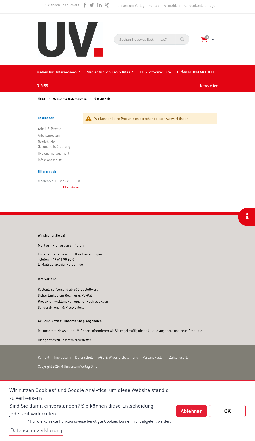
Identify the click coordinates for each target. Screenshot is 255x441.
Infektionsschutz (50, 160)
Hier (41, 340)
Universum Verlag (131, 5)
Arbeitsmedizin (49, 135)
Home (42, 98)
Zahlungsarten (179, 357)
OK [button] (227, 411)
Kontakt (154, 5)
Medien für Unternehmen (70, 98)
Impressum (62, 357)
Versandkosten (153, 357)
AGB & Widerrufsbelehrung (118, 357)
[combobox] (151, 39)
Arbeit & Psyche (49, 129)
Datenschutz (84, 357)
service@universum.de (66, 264)
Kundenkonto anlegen (200, 5)
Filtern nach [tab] (47, 171)
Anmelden (172, 5)
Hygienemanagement (53, 153)
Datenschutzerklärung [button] (36, 430)
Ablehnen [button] (191, 411)
